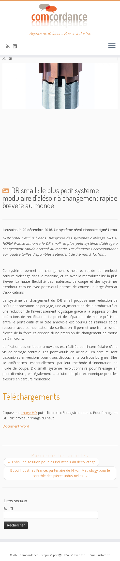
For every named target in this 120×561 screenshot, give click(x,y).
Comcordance (29, 555)
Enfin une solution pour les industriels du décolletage (51, 462)
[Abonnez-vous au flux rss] (9, 46)
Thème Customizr (98, 555)
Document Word (15, 426)
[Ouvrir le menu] (112, 46)
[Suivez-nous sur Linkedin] (16, 46)
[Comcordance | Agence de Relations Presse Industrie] (60, 16)
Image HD (29, 412)
